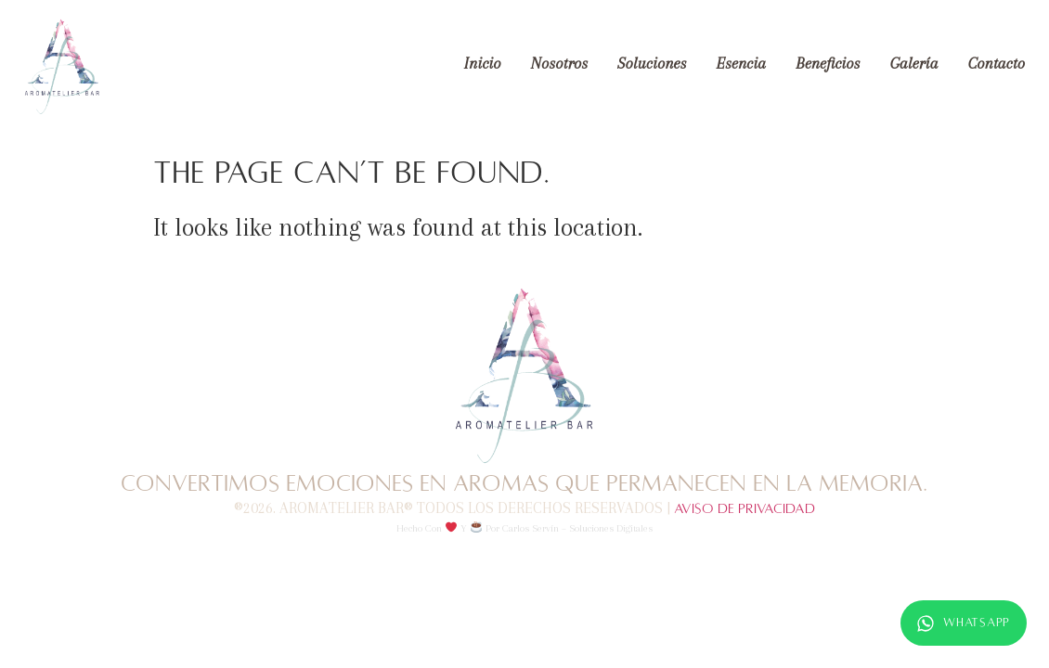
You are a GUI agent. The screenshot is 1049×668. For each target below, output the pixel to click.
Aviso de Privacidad (744, 508)
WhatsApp (963, 623)
